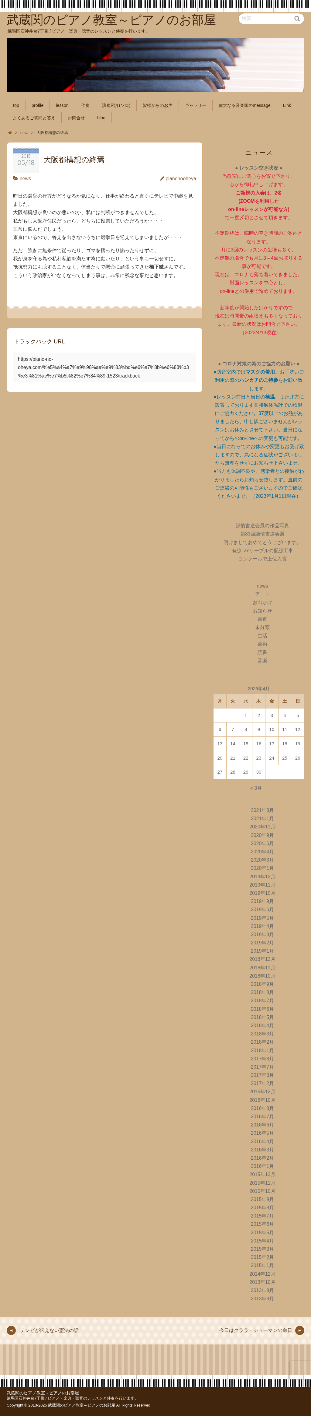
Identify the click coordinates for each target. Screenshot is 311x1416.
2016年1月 (262, 1166)
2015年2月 (262, 1257)
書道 (262, 619)
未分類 (262, 627)
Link (287, 105)
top (16, 105)
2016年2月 (262, 1158)
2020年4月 (262, 851)
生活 (262, 635)
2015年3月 (262, 1249)
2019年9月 (262, 901)
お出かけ (262, 602)
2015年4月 (262, 1240)
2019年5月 (262, 918)
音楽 (262, 660)
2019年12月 (262, 876)
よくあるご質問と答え (34, 117)
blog (101, 117)
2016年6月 (262, 1124)
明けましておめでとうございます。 (262, 542)
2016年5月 (262, 1133)
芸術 (262, 643)
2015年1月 (262, 1265)
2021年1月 (262, 818)
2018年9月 (262, 984)
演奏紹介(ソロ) (116, 105)
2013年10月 (262, 1282)
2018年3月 (262, 1033)
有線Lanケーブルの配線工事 (262, 550)
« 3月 (256, 788)
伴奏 (85, 105)
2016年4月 (262, 1141)
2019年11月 (262, 884)
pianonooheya (181, 178)
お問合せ (76, 117)
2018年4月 (262, 1025)
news (25, 178)
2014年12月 (262, 1274)
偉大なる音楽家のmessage (244, 105)
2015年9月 (262, 1199)
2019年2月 (262, 942)
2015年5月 (262, 1232)
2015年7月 (262, 1215)
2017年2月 (262, 1083)
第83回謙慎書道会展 (262, 533)
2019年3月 (262, 934)
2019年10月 (262, 893)
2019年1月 (262, 951)
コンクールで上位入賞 (262, 558)
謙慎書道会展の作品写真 (262, 525)
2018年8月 (262, 992)
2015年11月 (262, 1183)
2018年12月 (262, 959)
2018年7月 (262, 1000)
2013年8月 (262, 1298)
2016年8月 (262, 1108)
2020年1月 (262, 868)
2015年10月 (262, 1191)
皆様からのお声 (158, 105)
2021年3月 (262, 810)
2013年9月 (262, 1290)
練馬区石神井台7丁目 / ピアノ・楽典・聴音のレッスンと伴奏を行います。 (72, 1398)
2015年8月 (262, 1207)
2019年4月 (262, 926)
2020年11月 (262, 826)
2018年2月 (262, 1042)
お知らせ (262, 610)
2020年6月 (262, 843)
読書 (262, 652)
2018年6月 (262, 1009)
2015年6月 (262, 1224)
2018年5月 (262, 1017)
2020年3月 (262, 860)
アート (262, 594)
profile (37, 105)
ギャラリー (195, 105)
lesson (62, 105)
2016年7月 (262, 1116)
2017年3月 (262, 1075)
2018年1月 (262, 1050)
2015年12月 (262, 1174)
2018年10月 (262, 976)
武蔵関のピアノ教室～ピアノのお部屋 (43, 1392)
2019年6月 (262, 909)
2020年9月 (262, 835)
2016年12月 (262, 1091)
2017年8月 (262, 1058)
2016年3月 (262, 1149)
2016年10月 (262, 1100)
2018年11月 (262, 967)
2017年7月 (262, 1067)
